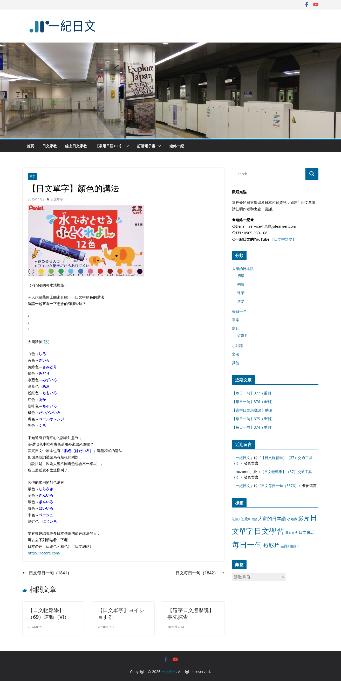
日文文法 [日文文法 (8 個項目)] (291, 532)
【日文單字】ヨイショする (121, 613)
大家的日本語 (243, 268)
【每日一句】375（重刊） (253, 418)
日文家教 (49, 145)
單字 (32, 176)
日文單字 (57, 199)
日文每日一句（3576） (279, 485)
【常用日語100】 (109, 145)
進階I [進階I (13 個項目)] (285, 546)
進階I (241, 292)
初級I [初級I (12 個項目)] (236, 519)
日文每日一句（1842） (199, 573)
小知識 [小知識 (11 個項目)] (292, 519)
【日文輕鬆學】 (283, 239)
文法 (235, 354)
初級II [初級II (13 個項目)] (245, 518)
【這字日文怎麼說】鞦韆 (252, 410)
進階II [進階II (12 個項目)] (294, 546)
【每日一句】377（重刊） (253, 393)
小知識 (237, 345)
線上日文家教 (76, 145)
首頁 (30, 145)
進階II (242, 301)
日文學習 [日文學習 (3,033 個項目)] (269, 531)
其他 (235, 362)
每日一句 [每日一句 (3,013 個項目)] (247, 544)
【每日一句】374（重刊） (253, 427)
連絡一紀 (176, 145)
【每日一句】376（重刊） (253, 401)
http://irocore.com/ (44, 553)
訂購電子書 (146, 145)
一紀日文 (243, 457)
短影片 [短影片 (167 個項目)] (271, 545)
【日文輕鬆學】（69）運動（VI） (48, 613)
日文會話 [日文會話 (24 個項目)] (306, 532)
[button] (126, 146)
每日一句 (239, 311)
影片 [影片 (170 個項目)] (303, 518)
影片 (235, 328)
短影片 (242, 335)
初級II (242, 284)
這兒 (46, 341)
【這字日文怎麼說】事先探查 (190, 613)
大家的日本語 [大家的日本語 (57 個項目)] (272, 518)
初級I (241, 275)
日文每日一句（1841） (47, 573)
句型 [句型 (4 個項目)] (254, 519)
